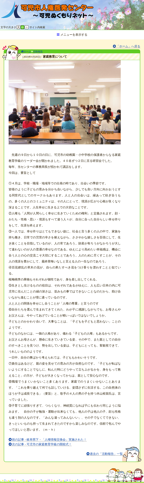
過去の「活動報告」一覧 (106, 453)
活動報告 (38, 51)
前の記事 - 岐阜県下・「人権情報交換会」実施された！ (49, 439)
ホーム (26, 51)
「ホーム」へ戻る (128, 46)
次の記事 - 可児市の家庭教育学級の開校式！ (42, 444)
